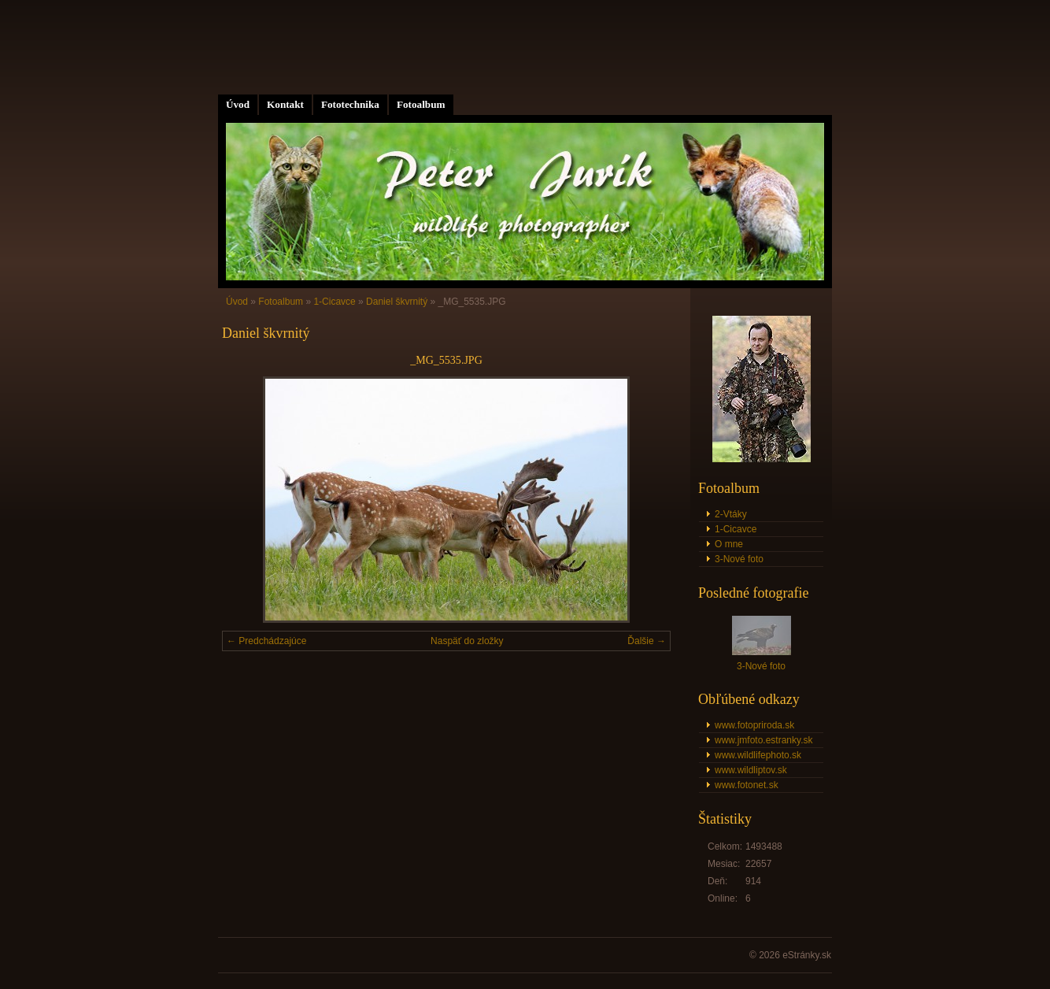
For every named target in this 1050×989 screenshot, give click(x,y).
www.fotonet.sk (746, 785)
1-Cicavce (334, 301)
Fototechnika (350, 104)
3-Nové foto (739, 559)
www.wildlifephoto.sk (758, 755)
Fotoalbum (421, 104)
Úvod (238, 104)
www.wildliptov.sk (751, 770)
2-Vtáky (731, 514)
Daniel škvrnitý (396, 301)
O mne (729, 544)
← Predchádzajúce (266, 640)
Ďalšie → (646, 640)
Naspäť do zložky (467, 640)
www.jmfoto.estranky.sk (763, 740)
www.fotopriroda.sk (754, 725)
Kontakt (285, 104)
